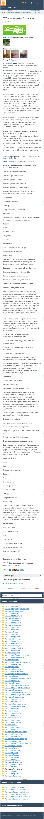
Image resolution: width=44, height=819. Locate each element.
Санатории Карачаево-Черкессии (17, 662)
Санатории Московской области (17, 685)
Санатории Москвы (12, 683)
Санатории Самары (12, 620)
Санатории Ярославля (13, 776)
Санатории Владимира (13, 643)
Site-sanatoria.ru (7, 815)
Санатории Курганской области (16, 674)
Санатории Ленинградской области (18, 678)
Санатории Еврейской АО (14, 648)
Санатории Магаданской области (17, 688)
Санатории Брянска (12, 641)
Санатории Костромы (13, 669)
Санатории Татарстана (13, 734)
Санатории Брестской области (16, 787)
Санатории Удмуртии (12, 760)
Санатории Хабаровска (13, 764)
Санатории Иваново (12, 650)
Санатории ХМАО (11, 767)
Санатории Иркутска (12, 653)
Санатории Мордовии (13, 727)
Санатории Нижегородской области (18, 692)
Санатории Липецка (12, 681)
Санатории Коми (11, 725)
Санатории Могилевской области (17, 797)
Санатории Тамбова (12, 750)
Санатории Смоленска (13, 746)
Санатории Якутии (12, 729)
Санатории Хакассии (12, 736)
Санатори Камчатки (12, 660)
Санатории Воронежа (13, 623)
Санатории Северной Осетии (16, 732)
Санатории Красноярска (14, 671)
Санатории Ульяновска (13, 762)
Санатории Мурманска (13, 690)
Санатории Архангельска (14, 637)
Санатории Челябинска (13, 769)
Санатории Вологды (12, 646)
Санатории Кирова (12, 667)
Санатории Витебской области (16, 799)
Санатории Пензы (11, 632)
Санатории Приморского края (16, 704)
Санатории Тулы (11, 748)
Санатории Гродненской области (17, 792)
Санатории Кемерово (13, 664)
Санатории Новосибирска (14, 697)
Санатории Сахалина (13, 741)
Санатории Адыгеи (12, 711)
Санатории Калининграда (14, 657)
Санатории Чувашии (12, 774)
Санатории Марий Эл (13, 722)
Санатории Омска (11, 699)
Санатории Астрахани (13, 625)
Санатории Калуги (11, 634)
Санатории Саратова (12, 618)
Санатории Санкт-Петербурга (16, 739)
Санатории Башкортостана (15, 713)
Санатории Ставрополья (14, 611)
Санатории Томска (12, 755)
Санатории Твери (11, 753)
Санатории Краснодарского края (17, 609)
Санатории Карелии (12, 720)
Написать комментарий (14, 583)
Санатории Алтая (11, 613)
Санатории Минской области (15, 794)
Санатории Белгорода (13, 639)
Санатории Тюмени (12, 757)
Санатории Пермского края (15, 706)
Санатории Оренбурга (13, 702)
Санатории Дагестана (13, 718)
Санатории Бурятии (12, 715)
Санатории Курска (11, 676)
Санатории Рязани (12, 630)
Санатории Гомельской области (17, 790)
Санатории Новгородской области (17, 695)
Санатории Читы (11, 771)
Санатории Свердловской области (18, 743)
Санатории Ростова (12, 627)
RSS (40, 580)
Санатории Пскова (12, 708)
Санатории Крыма (11, 606)
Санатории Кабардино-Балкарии (17, 655)
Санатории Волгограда (13, 616)
